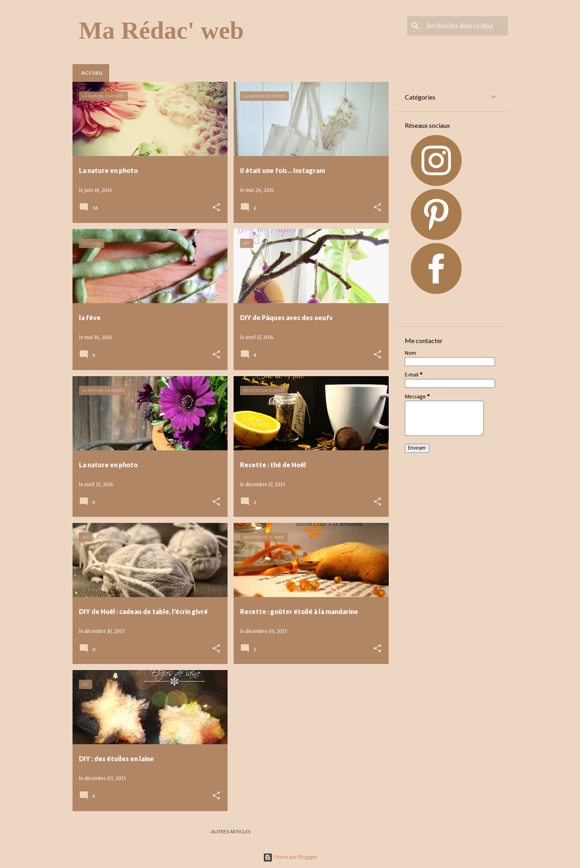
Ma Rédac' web (161, 30)
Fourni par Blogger (290, 857)
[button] (216, 207)
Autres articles (231, 831)
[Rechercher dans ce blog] (465, 25)
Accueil (92, 73)
